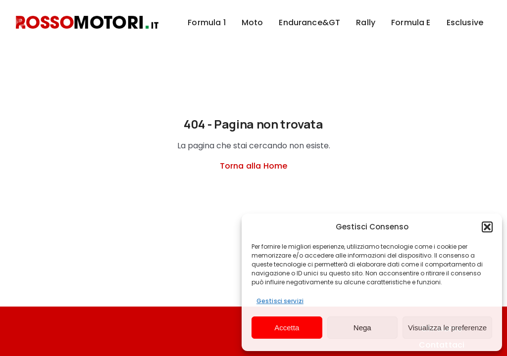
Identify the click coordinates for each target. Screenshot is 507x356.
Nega (362, 327)
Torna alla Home (253, 166)
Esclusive (465, 22)
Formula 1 (206, 22)
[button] (487, 227)
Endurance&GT (309, 22)
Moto (252, 22)
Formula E (410, 22)
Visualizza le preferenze (447, 327)
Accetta (286, 327)
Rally (365, 22)
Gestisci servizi (280, 301)
